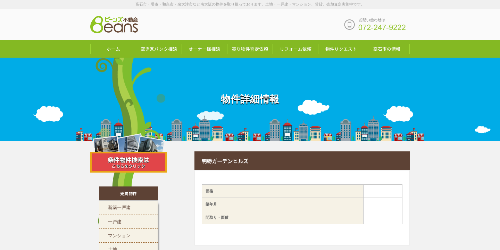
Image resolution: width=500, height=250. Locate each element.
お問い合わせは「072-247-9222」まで (375, 24)
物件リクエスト (341, 48)
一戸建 (115, 221)
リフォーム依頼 (295, 48)
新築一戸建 (119, 207)
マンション (119, 235)
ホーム (113, 48)
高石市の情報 (386, 48)
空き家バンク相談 (159, 48)
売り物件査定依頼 (250, 48)
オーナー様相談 (204, 48)
